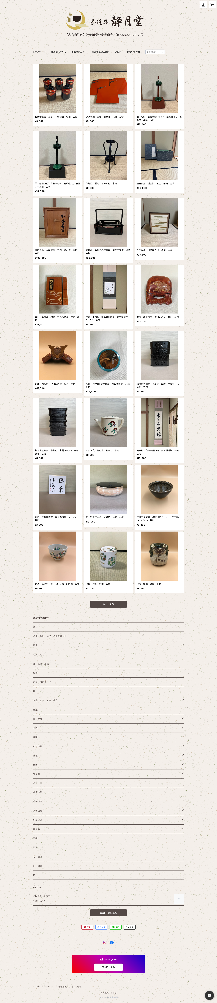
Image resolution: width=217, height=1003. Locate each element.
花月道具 (37, 792)
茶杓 (35, 728)
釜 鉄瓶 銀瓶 (41, 663)
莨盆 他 (37, 783)
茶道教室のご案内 (100, 51)
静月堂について (58, 51)
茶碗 (35, 737)
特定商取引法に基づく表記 (69, 987)
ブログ (118, 51)
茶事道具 (37, 810)
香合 (35, 645)
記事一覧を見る (108, 912)
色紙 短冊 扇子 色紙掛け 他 (50, 636)
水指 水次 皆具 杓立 (45, 700)
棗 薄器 (37, 719)
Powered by (108, 997)
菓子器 (36, 774)
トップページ (39, 51)
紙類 (35, 847)
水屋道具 (37, 820)
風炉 (35, 673)
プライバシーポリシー (44, 987)
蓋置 (35, 755)
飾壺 (35, 709)
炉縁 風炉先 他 (42, 682)
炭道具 (36, 829)
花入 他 (37, 654)
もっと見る (108, 604)
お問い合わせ (133, 51)
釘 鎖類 (37, 865)
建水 (35, 764)
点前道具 (37, 746)
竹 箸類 (37, 856)
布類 (35, 838)
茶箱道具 (37, 801)
